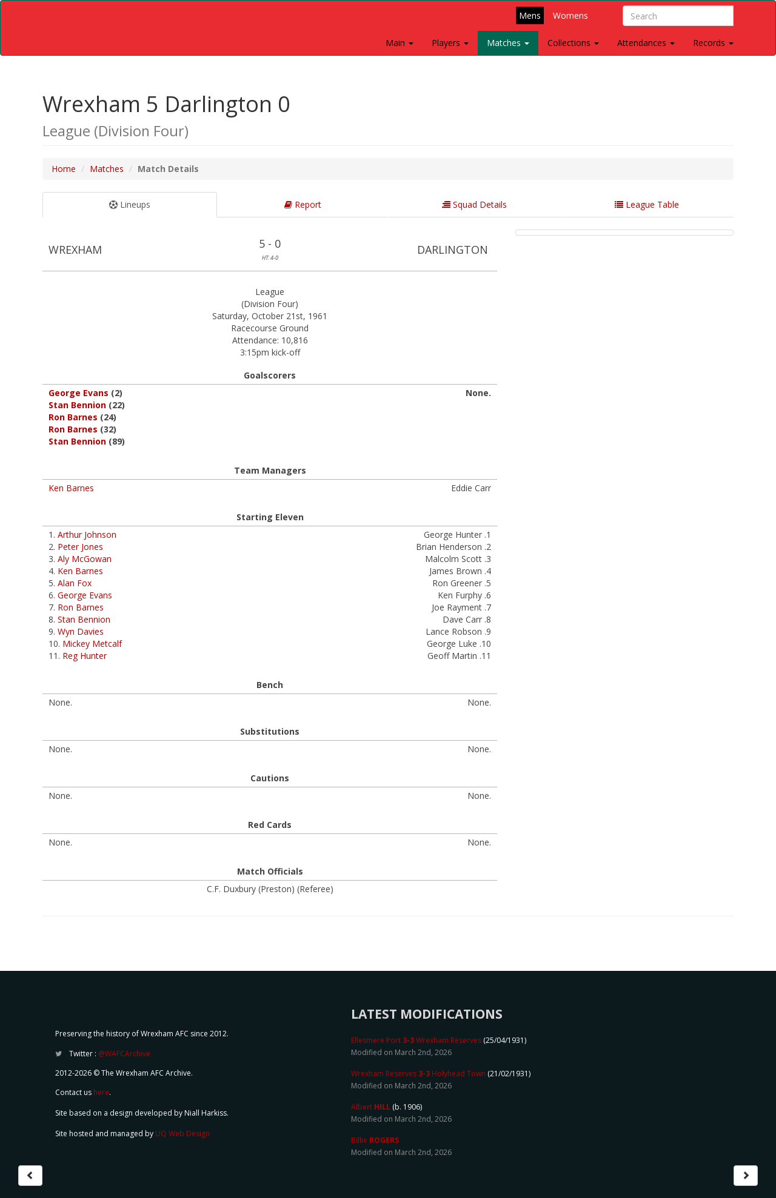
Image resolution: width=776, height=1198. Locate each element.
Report (302, 204)
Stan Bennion (77, 405)
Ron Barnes (73, 417)
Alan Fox (75, 583)
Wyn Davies (81, 631)
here (101, 1092)
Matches (508, 42)
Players (450, 42)
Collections (573, 42)
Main (399, 42)
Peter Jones (80, 546)
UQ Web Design (182, 1133)
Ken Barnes (71, 488)
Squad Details (474, 204)
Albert (370, 1107)
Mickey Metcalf (92, 643)
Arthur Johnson (87, 534)
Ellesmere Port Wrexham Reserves (416, 1040)
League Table (647, 204)
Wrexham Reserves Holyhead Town (418, 1073)
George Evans (78, 393)
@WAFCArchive (124, 1053)
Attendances (646, 42)
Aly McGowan (85, 558)
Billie (375, 1140)
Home (64, 168)
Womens (570, 15)
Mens (530, 15)
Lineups (129, 204)
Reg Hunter (84, 655)
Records (713, 42)
